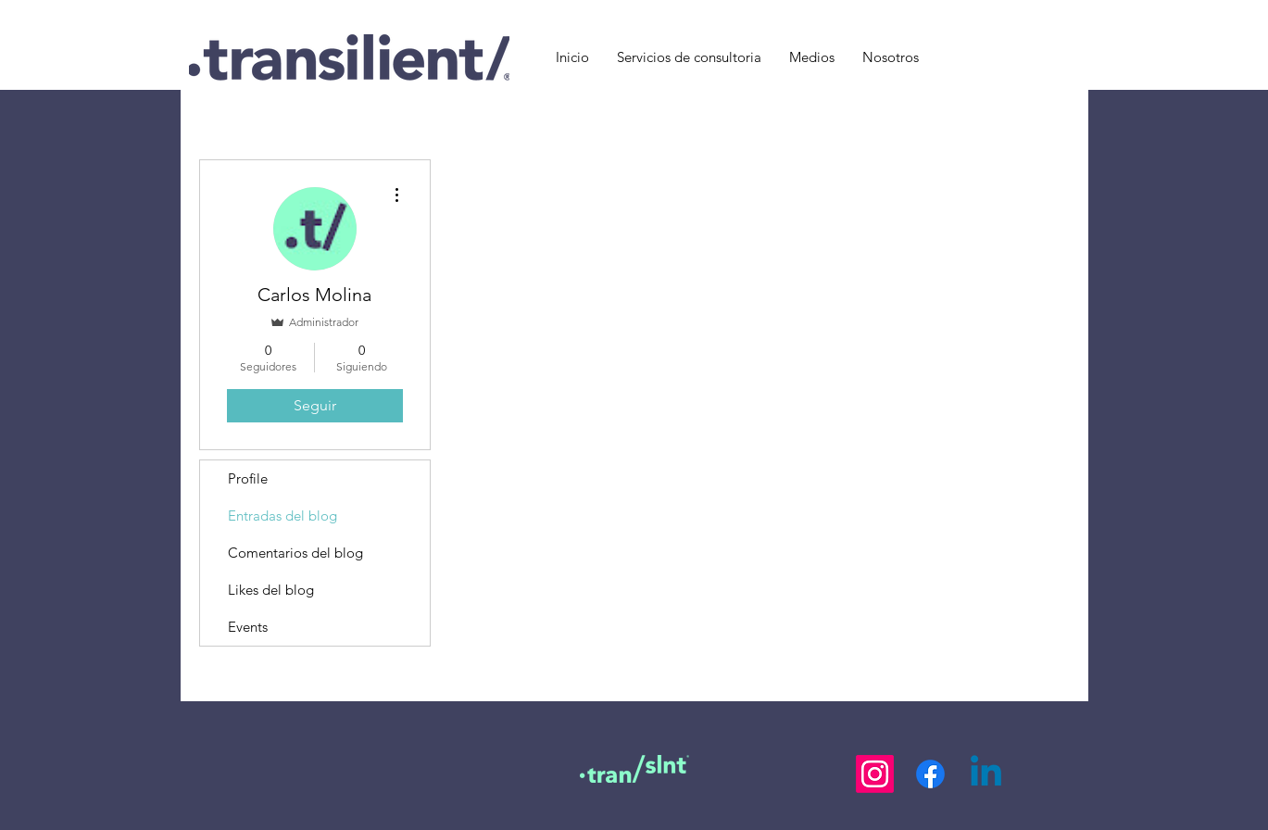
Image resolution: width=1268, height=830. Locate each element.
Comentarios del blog (295, 552)
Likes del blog (271, 589)
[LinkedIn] (986, 774)
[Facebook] (930, 774)
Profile (248, 478)
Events (248, 626)
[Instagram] (875, 774)
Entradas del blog (282, 515)
